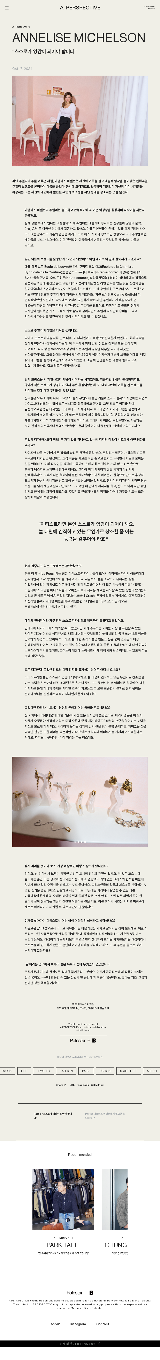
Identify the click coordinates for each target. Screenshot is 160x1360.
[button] (75, 842)
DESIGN (105, 1071)
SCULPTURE (128, 1071)
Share (61, 1085)
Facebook (83, 1085)
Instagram (78, 1324)
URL (72, 1085)
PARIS (86, 1071)
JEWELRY (44, 1071)
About (55, 1324)
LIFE (24, 1071)
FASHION (66, 1071)
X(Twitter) (97, 1085)
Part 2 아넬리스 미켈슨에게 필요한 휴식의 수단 (105, 1115)
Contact (102, 1324)
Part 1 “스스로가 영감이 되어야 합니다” (53, 1115)
